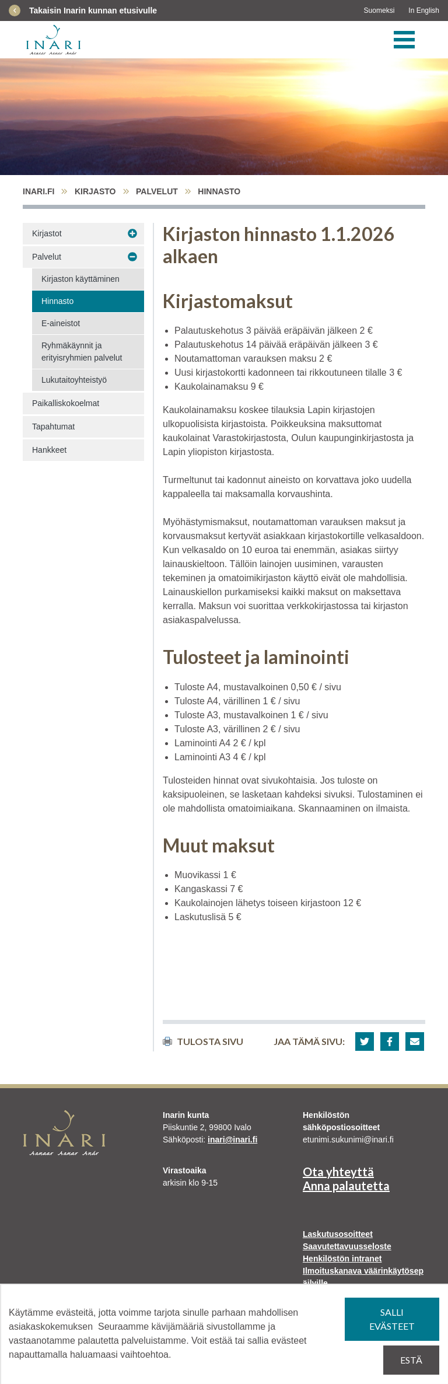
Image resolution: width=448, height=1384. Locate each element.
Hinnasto (57, 301)
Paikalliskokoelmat (65, 403)
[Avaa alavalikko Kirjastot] (132, 234)
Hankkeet (49, 450)
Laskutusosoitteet (338, 1234)
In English (423, 10)
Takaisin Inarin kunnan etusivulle (93, 10)
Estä (411, 1359)
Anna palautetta (346, 1186)
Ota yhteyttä (338, 1172)
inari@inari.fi (232, 1139)
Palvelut (157, 191)
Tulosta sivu (203, 1041)
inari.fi (38, 191)
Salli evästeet (392, 1318)
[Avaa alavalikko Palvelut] (132, 257)
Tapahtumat (53, 426)
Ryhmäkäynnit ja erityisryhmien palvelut (82, 351)
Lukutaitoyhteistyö (74, 380)
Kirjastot (47, 233)
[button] (364, 1041)
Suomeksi (379, 10)
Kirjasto (95, 191)
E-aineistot (60, 323)
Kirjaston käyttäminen (80, 279)
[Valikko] (404, 39)
